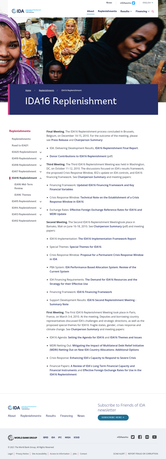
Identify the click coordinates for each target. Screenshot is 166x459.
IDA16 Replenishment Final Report (116, 148)
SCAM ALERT (119, 453)
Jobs (75, 453)
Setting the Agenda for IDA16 (86, 337)
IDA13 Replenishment (24, 214)
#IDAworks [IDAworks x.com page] (125, 3)
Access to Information (60, 453)
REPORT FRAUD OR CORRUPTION (143, 453)
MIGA (68, 438)
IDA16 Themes (22, 195)
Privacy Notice (22, 453)
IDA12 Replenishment (24, 221)
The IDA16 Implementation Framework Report (107, 238)
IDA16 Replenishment (71, 90)
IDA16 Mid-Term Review (23, 186)
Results (124, 11)
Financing (141, 11)
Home (28, 90)
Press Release (59, 140)
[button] (153, 11)
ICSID (76, 438)
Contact (83, 453)
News (109, 3)
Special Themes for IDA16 (85, 247)
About (90, 11)
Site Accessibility (39, 453)
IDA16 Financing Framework (94, 292)
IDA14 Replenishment (24, 208)
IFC (60, 438)
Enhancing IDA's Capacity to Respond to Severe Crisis (103, 358)
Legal (10, 453)
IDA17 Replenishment (24, 171)
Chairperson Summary (88, 140)
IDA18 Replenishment (24, 165)
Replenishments (107, 11)
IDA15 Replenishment (24, 201)
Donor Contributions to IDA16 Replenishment (78, 156)
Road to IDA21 (20, 145)
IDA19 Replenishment (24, 158)
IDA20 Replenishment (24, 152)
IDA (53, 438)
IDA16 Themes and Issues (126, 337)
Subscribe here (112, 418)
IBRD (45, 438)
